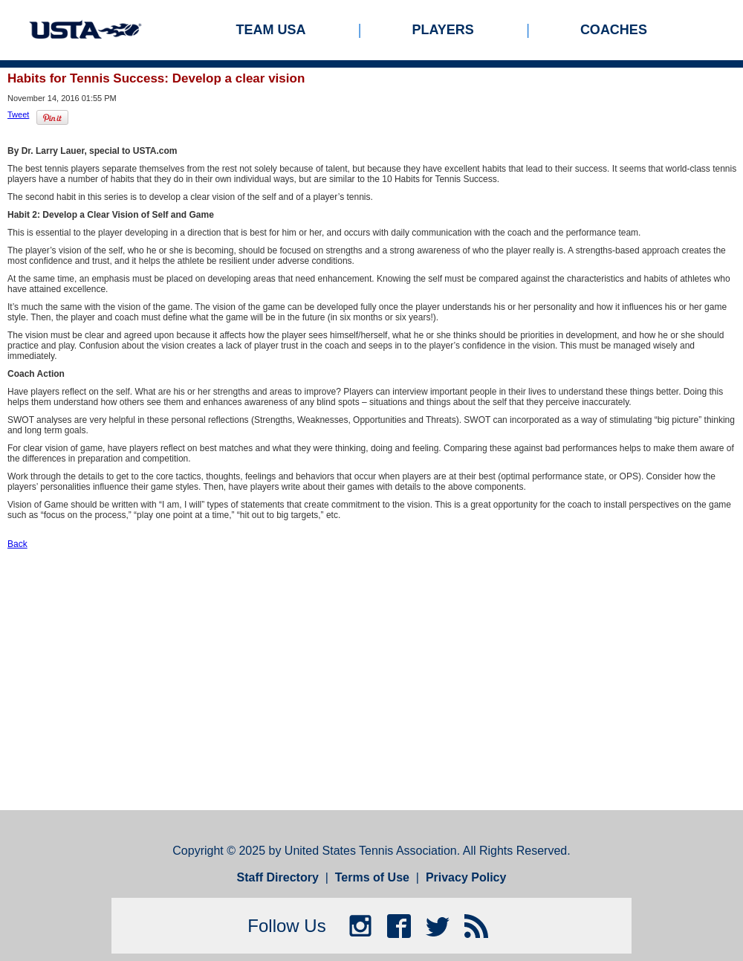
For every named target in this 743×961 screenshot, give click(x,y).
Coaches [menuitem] (613, 29)
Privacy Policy (466, 877)
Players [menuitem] (443, 29)
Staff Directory (278, 877)
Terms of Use (372, 877)
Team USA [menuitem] (271, 29)
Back (17, 544)
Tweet (18, 114)
